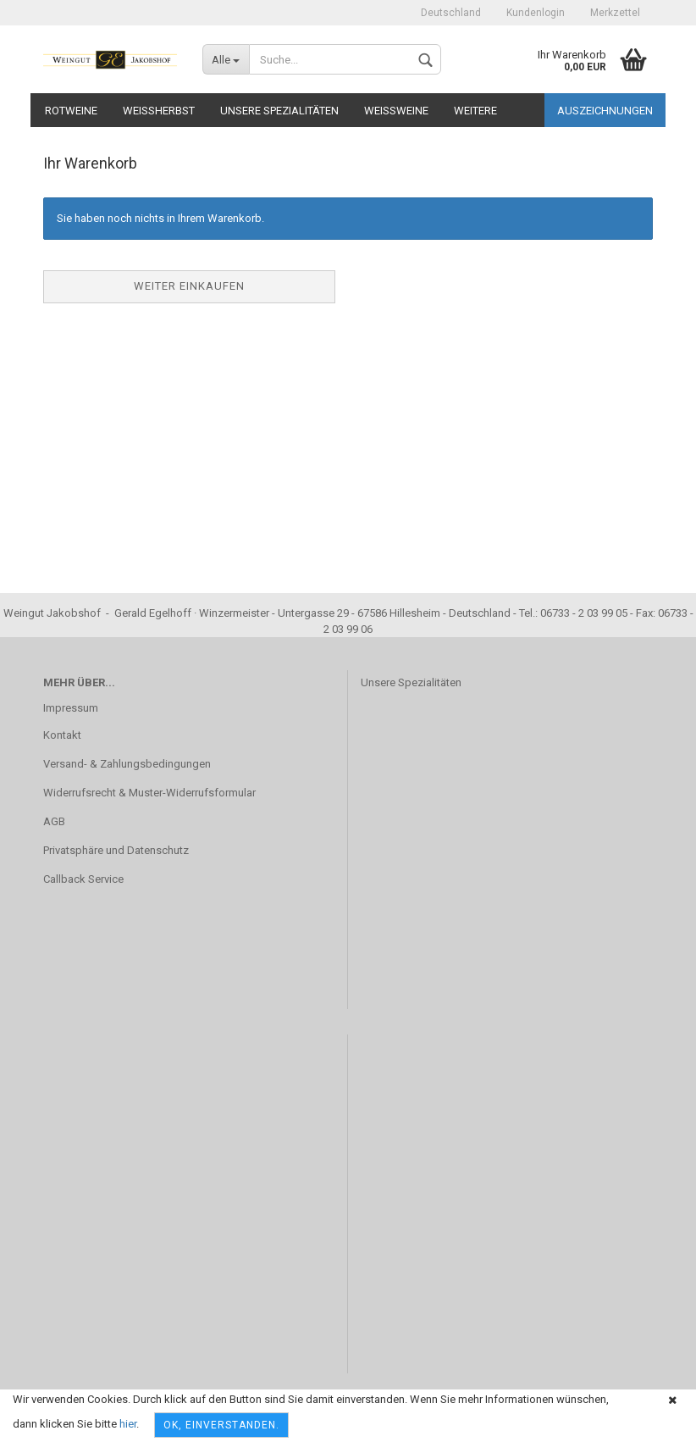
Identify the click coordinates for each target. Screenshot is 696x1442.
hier (127, 1423)
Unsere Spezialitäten (279, 110)
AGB (54, 821)
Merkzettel (615, 13)
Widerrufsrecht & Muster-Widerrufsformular (149, 792)
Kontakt (62, 735)
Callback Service (83, 879)
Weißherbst (159, 110)
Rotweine (71, 110)
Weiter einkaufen (189, 286)
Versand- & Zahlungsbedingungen (127, 763)
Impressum (70, 708)
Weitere (475, 110)
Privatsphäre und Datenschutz (116, 850)
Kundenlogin (535, 13)
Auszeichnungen (605, 110)
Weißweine (396, 110)
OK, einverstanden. (221, 1425)
